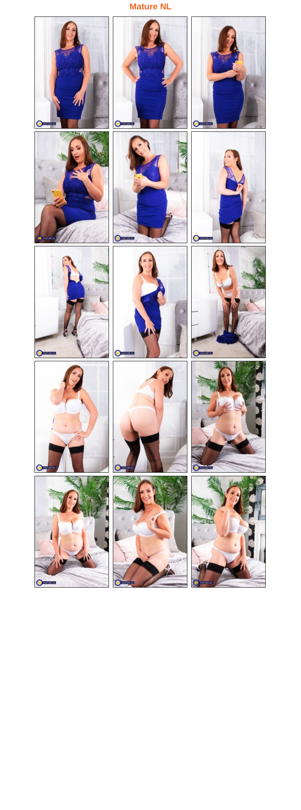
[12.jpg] (228, 417)
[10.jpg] (71, 417)
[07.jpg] (71, 302)
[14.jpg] (150, 532)
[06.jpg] (228, 187)
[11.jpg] (150, 417)
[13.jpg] (71, 532)
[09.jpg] (228, 302)
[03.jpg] (228, 72)
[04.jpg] (71, 187)
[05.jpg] (150, 187)
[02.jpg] (150, 72)
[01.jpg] (71, 72)
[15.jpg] (228, 532)
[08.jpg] (150, 302)
